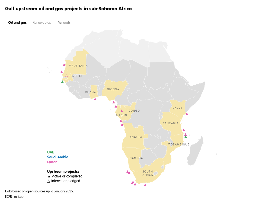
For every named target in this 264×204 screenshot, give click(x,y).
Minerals (64, 22)
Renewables (42, 22)
